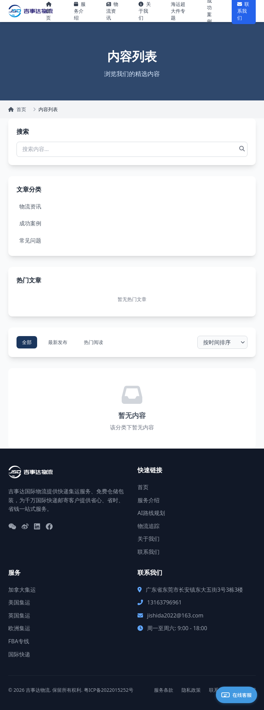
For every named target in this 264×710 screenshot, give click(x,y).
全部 (27, 342)
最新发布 (57, 342)
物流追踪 (149, 526)
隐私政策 (191, 690)
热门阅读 (93, 342)
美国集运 (19, 602)
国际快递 (19, 654)
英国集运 (19, 615)
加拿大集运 (22, 589)
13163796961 (164, 602)
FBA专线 (18, 641)
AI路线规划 (151, 513)
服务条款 (163, 690)
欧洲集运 (19, 628)
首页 (17, 109)
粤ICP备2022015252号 (108, 690)
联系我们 (149, 552)
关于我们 (149, 538)
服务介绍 (149, 500)
